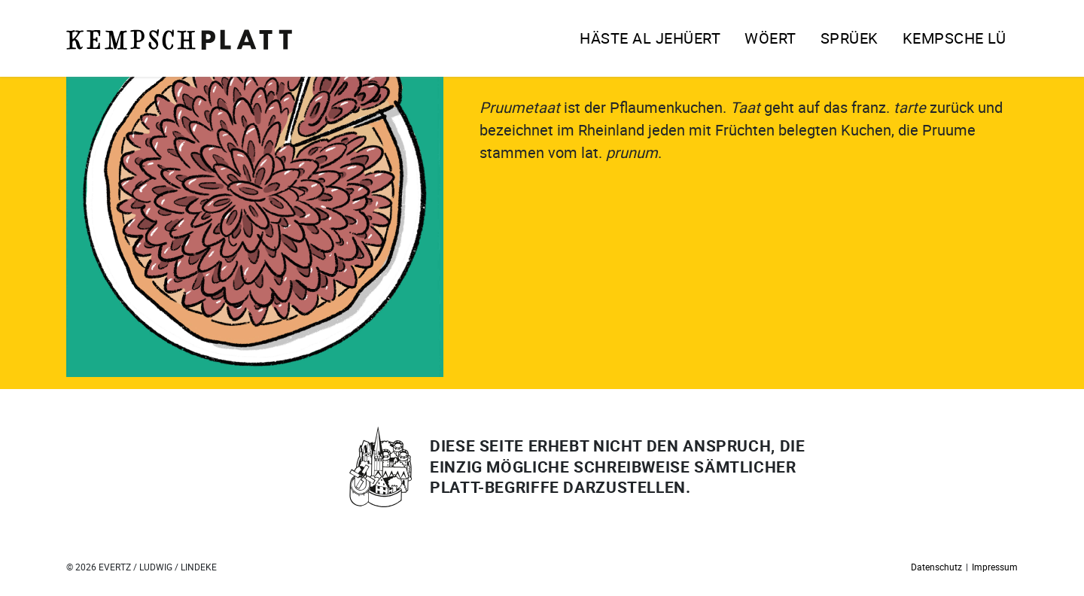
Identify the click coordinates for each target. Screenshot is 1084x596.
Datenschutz (936, 567)
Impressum (995, 567)
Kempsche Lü (954, 38)
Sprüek (849, 38)
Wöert (770, 38)
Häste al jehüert (650, 38)
